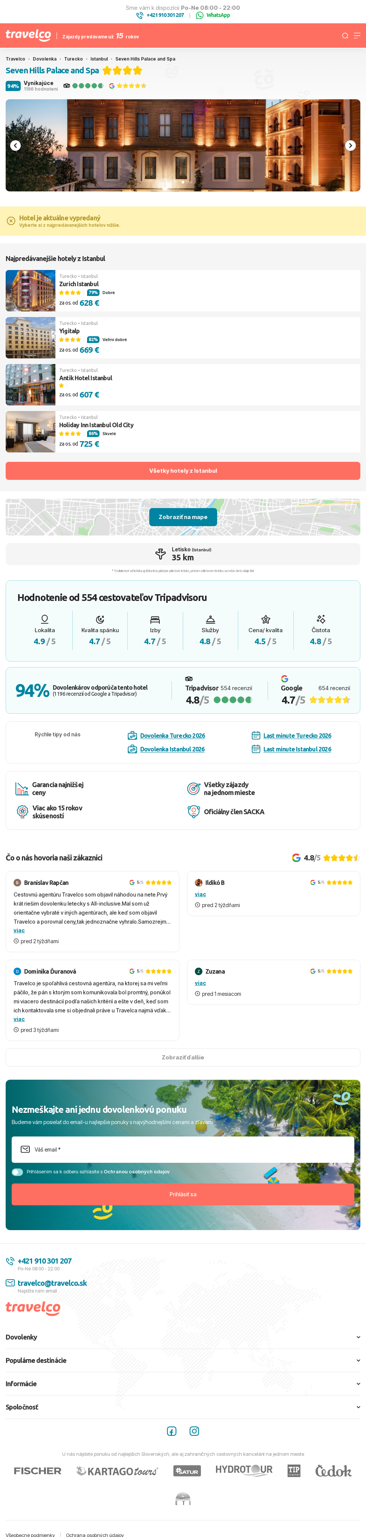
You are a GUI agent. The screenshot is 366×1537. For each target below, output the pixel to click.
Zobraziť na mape (183, 516)
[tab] (183, 182)
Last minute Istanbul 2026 (291, 749)
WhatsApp (213, 15)
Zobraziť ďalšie (183, 1057)
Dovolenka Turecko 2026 (166, 735)
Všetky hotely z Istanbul (183, 470)
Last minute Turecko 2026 (291, 735)
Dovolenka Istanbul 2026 (166, 749)
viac (19, 930)
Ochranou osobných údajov (137, 1171)
